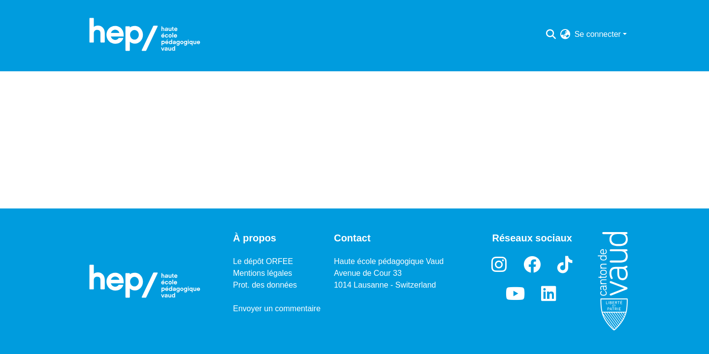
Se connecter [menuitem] (598, 34)
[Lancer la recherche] (551, 34)
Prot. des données (265, 285)
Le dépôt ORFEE (263, 261)
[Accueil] (144, 34)
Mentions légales (262, 273)
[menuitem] (565, 34)
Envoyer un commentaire (277, 308)
